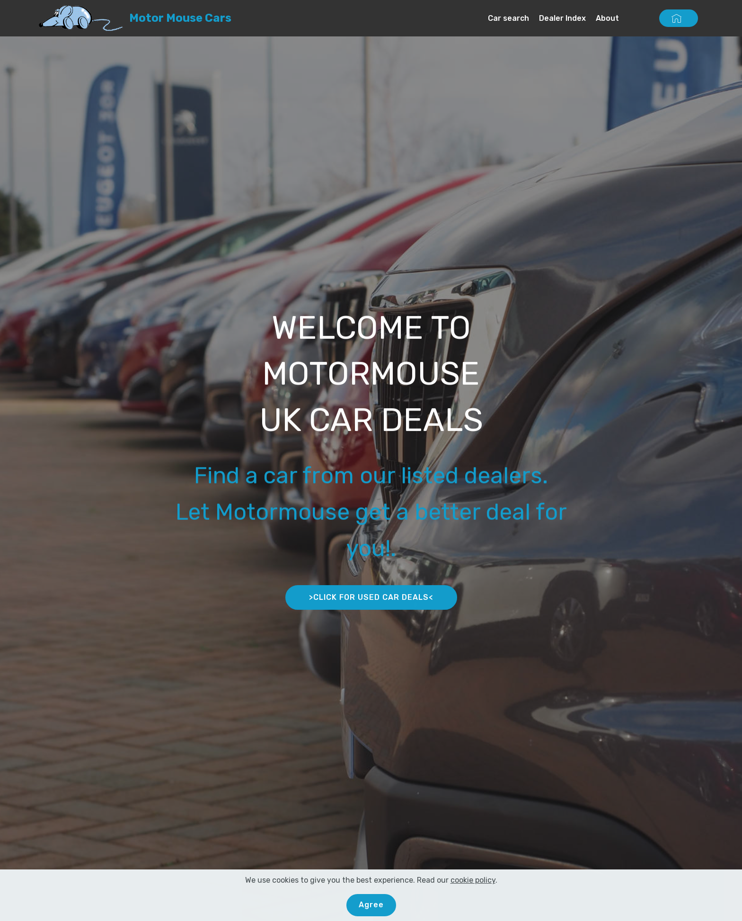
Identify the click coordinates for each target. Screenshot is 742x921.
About (607, 18)
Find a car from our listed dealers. (371, 486)
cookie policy (472, 886)
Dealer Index (562, 18)
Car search (508, 18)
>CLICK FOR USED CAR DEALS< (371, 599)
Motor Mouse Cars (180, 18)
